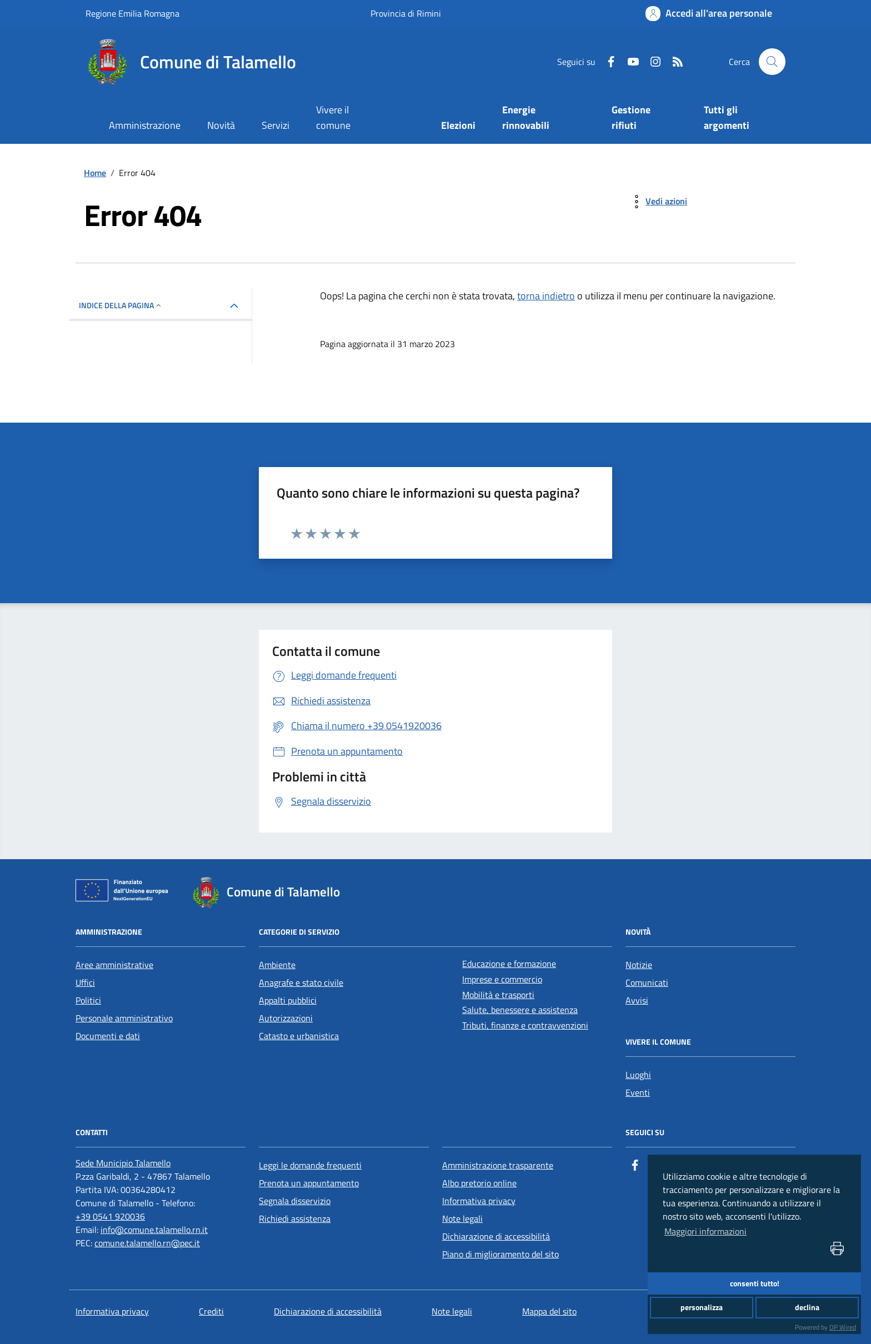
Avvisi (636, 1000)
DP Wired (842, 1327)
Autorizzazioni (286, 1018)
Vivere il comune (333, 117)
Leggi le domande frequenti (310, 1165)
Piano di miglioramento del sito (500, 1254)
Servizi (275, 125)
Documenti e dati (108, 1035)
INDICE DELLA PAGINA (121, 305)
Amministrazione (145, 125)
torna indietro (546, 295)
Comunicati (646, 982)
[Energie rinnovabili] (543, 118)
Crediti (211, 1311)
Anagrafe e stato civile (301, 982)
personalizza (701, 1307)
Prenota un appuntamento (309, 1183)
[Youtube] (629, 61)
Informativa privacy (478, 1200)
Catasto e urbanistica (299, 1035)
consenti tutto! (754, 1283)
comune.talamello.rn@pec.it (147, 1243)
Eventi (637, 1092)
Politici (88, 1000)
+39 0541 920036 (110, 1216)
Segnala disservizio (295, 1200)
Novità (221, 125)
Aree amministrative (114, 964)
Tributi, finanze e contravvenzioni (525, 1025)
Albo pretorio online (479, 1183)
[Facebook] (606, 61)
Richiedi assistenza (295, 1218)
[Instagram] (651, 61)
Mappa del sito (549, 1311)
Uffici (85, 982)
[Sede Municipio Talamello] (123, 1163)
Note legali (462, 1218)
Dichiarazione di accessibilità (496, 1236)
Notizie (638, 964)
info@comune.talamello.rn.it (154, 1229)
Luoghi (638, 1074)
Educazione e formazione (509, 963)
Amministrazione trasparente (497, 1165)
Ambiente (277, 964)
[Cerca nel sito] (772, 61)
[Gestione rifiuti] (644, 118)
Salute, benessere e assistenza (520, 1009)
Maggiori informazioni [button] (705, 1231)
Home (95, 172)
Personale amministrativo (124, 1018)
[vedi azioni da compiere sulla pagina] (657, 201)
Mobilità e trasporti (498, 994)
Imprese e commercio (502, 979)
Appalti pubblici (288, 1000)
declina (807, 1307)
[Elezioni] (458, 126)
